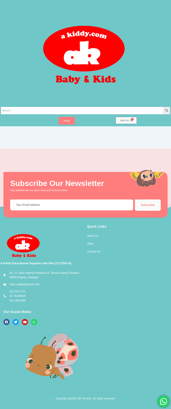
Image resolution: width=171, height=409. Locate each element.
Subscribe (148, 205)
